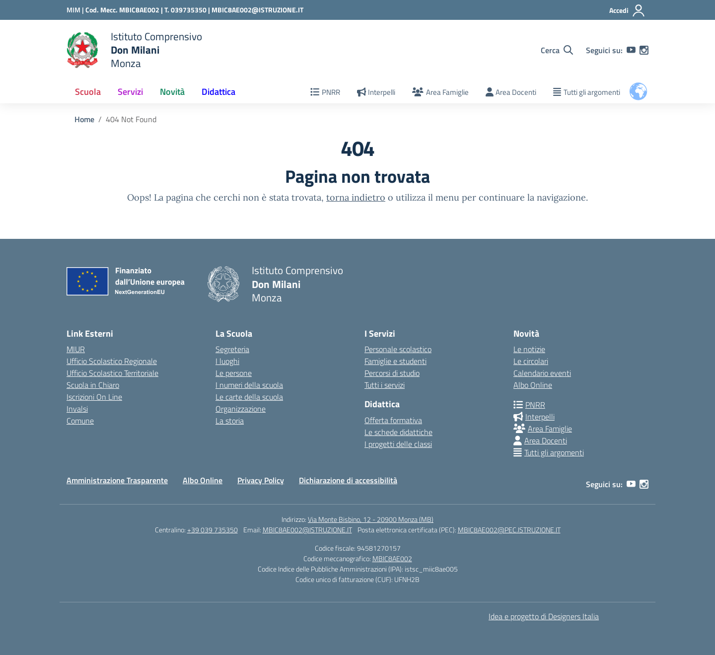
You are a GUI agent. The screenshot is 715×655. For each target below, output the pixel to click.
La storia (229, 421)
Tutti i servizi (384, 385)
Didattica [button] (218, 91)
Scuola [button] (88, 91)
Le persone (233, 373)
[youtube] (631, 50)
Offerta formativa (393, 420)
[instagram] (644, 50)
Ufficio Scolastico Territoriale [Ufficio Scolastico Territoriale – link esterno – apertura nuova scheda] (112, 373)
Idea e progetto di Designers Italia (544, 616)
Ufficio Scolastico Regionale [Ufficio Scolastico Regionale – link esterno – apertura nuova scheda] (112, 361)
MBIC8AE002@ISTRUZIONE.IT (257, 9)
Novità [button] (172, 91)
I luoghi (227, 361)
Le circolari (530, 361)
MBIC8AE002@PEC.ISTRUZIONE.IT (509, 529)
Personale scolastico (397, 349)
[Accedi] (627, 10)
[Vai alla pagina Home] (84, 119)
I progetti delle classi (398, 444)
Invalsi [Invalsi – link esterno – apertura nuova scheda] (77, 409)
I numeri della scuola (249, 385)
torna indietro (355, 197)
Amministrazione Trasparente (117, 480)
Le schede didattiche (398, 432)
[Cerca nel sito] (557, 50)
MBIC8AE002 (392, 558)
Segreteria (232, 349)
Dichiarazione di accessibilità (348, 480)
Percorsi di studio (392, 373)
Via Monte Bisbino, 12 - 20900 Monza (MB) (370, 519)
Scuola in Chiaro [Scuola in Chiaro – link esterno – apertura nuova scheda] (93, 385)
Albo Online (532, 385)
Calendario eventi (542, 373)
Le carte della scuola (249, 397)
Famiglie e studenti (395, 361)
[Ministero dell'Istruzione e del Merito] (76, 9)
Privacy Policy (260, 480)
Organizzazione (240, 409)
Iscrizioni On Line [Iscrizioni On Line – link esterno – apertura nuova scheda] (94, 397)
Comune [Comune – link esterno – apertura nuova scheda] (80, 421)
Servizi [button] (130, 91)
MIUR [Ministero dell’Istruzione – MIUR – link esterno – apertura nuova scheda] (76, 349)
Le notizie (529, 349)
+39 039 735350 (212, 529)
